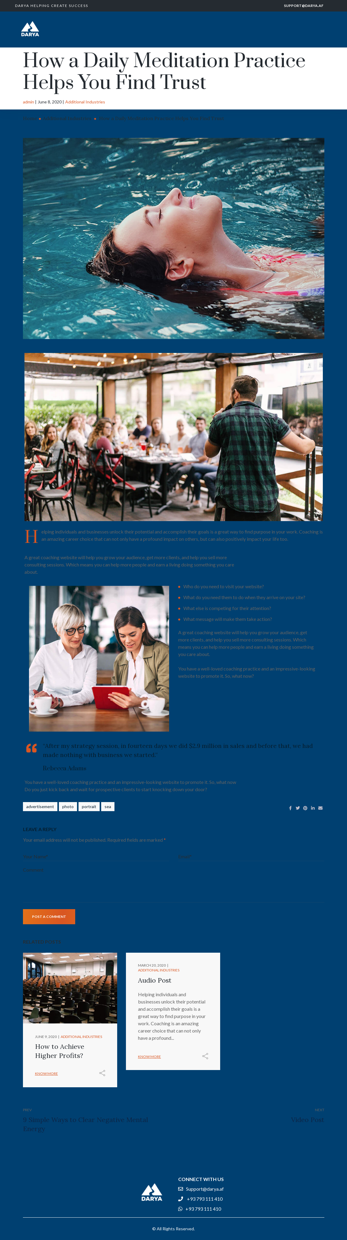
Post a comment (49, 916)
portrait (89, 806)
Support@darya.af (303, 5)
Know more (46, 1073)
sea (107, 806)
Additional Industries (85, 101)
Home (30, 118)
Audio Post (155, 980)
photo (68, 806)
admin (28, 101)
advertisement (40, 806)
